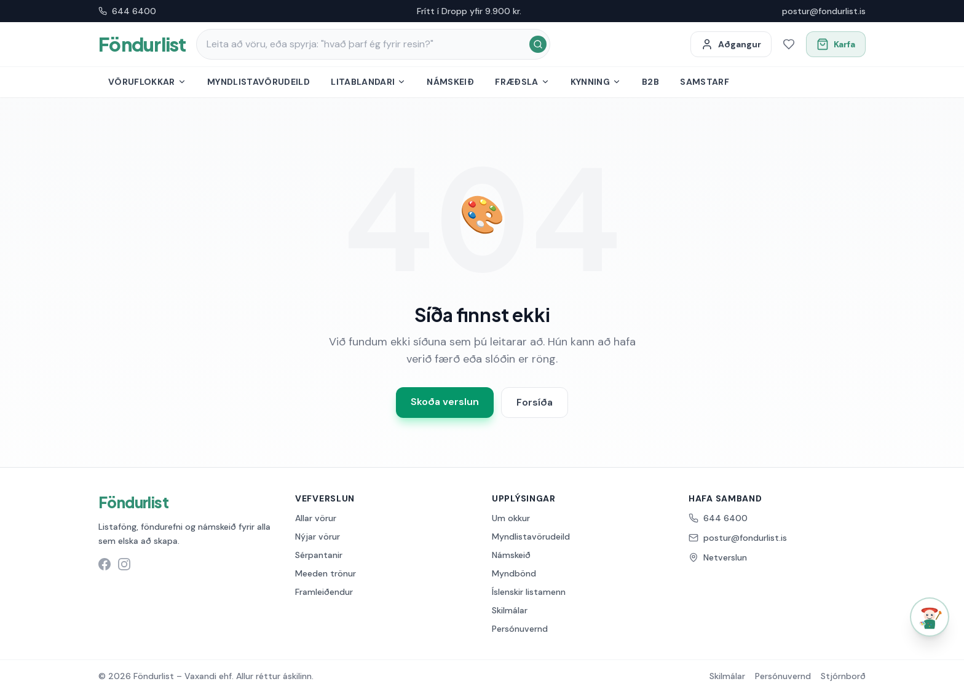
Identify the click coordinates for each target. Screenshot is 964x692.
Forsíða (534, 402)
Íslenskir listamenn (529, 591)
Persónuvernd (520, 628)
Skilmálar (509, 610)
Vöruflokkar (147, 81)
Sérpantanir (318, 554)
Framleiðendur (324, 591)
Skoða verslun (445, 401)
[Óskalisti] (788, 44)
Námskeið (450, 81)
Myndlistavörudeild (258, 81)
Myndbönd (514, 573)
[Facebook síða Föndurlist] (104, 564)
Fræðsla (522, 81)
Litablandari (368, 81)
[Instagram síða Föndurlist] (124, 564)
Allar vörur (315, 518)
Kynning (596, 81)
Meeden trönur (325, 573)
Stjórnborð (843, 676)
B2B (650, 81)
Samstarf (704, 81)
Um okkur (511, 518)
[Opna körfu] (836, 44)
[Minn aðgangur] (731, 44)
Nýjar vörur (317, 536)
